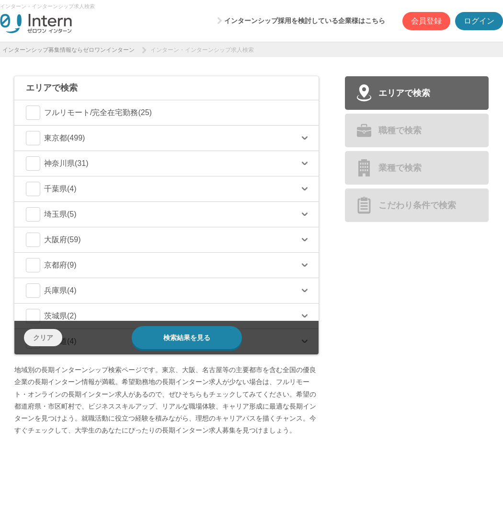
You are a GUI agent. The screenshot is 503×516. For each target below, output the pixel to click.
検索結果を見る (186, 337)
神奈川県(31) (57, 163)
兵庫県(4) (51, 290)
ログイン (479, 21)
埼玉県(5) (51, 214)
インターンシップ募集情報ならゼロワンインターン (68, 50)
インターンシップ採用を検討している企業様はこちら (304, 20)
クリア (43, 337)
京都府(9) (51, 265)
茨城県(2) (51, 316)
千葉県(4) (51, 189)
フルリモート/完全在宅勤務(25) (89, 113)
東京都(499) (55, 138)
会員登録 (426, 21)
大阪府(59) (53, 240)
